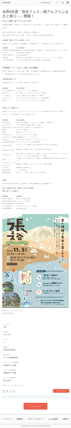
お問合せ (65, 419)
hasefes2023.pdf (7, 313)
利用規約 (20, 419)
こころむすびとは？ (45, 2)
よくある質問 (53, 419)
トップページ (7, 419)
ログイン (60, 2)
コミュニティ (35, 406)
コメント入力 (61, 391)
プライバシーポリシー (35, 419)
